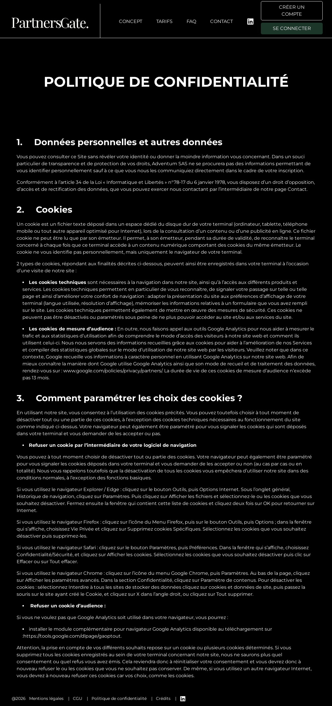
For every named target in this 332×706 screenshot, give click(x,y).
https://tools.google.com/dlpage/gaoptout (72, 636)
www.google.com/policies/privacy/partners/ (112, 371)
